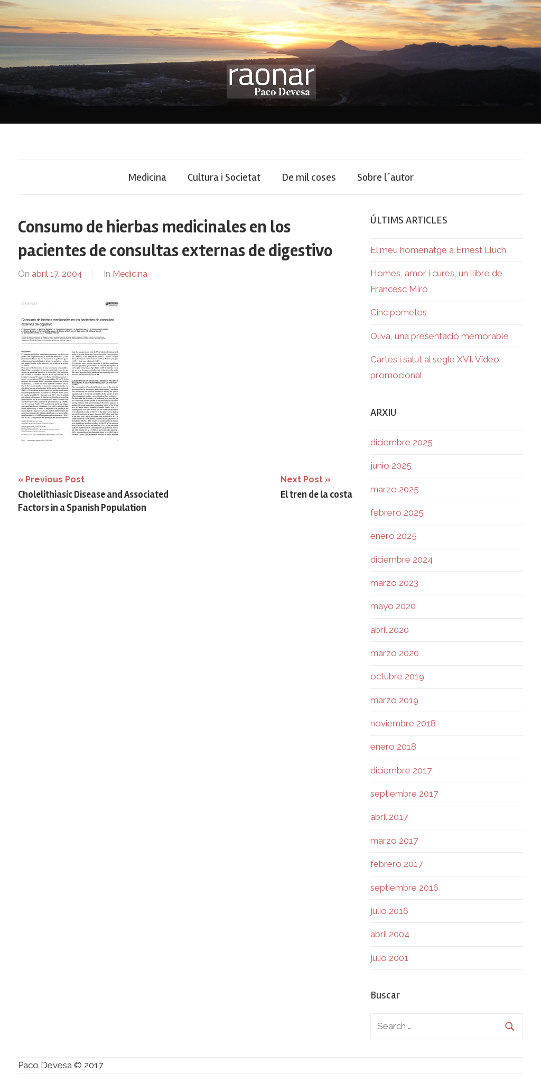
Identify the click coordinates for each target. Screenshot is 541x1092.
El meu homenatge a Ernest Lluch (438, 250)
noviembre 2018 (403, 723)
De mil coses (309, 177)
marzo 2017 (394, 840)
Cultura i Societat (224, 177)
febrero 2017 (396, 863)
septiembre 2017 (404, 793)
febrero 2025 (397, 512)
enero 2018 (393, 746)
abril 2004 (389, 934)
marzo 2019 (394, 700)
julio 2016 (389, 911)
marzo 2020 (394, 653)
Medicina (147, 177)
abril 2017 (389, 816)
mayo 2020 (393, 606)
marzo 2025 (394, 489)
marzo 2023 (394, 582)
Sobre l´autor (385, 177)
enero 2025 (393, 535)
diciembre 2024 (401, 559)
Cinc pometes (398, 312)
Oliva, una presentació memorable (439, 336)
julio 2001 (389, 958)
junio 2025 (391, 465)
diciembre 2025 (401, 442)
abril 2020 (389, 629)
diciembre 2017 (401, 770)
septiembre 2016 (404, 887)
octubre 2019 (397, 676)
